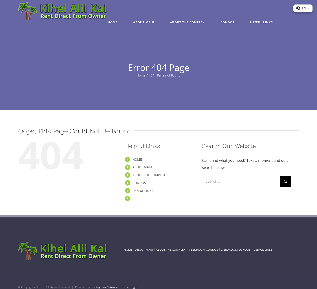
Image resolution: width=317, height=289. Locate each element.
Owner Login (129, 287)
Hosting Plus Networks (104, 287)
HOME (137, 159)
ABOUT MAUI (142, 167)
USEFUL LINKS (142, 190)
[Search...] (241, 181)
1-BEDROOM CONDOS (203, 249)
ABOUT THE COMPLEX (148, 175)
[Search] (285, 181)
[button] (303, 8)
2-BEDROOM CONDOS (236, 249)
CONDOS (139, 183)
